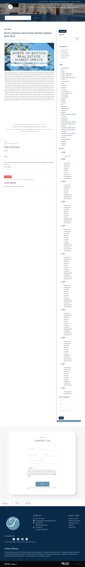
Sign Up (78, 1)
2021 (63, 254)
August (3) (67, 174)
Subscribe (62, 31)
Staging (63, 141)
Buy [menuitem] (38, 7)
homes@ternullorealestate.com (59, 1)
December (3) (68, 198)
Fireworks (63, 85)
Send (42, 484)
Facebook (18, 129)
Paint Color (64, 110)
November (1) (67, 221)
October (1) (67, 357)
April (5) (66, 235)
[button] (36, 18)
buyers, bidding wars (66, 74)
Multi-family (28, 503)
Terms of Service (30, 179)
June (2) (66, 191)
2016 (63, 388)
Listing (63, 101)
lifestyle (63, 99)
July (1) (66, 172)
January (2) (67, 341)
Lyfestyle (63, 102)
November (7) (67, 196)
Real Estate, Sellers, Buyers (68, 128)
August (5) (67, 299)
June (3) (66, 351)
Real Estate (64, 118)
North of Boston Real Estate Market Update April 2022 (28, 34)
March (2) (66, 167)
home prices (64, 95)
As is (62, 70)
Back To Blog (7, 29)
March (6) (66, 371)
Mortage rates (65, 108)
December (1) (67, 178)
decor (63, 83)
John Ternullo (9, 40)
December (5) (68, 393)
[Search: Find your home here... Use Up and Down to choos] (18, 18)
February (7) (67, 259)
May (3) (66, 237)
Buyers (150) (64, 50)
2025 (63, 159)
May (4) (66, 321)
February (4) (67, 207)
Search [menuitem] (32, 7)
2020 (63, 282)
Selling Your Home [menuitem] (74, 521)
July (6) (66, 325)
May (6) (66, 293)
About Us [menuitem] (62, 7)
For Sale (63, 89)
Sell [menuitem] (43, 7)
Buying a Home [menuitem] (73, 523)
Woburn (63, 145)
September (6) (68, 301)
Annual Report (65, 68)
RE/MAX (63, 112)
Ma (62, 104)
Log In (74, 1)
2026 (63, 152)
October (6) (67, 275)
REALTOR (63, 137)
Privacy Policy (23, 179)
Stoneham (37, 127)
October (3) (67, 247)
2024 (63, 181)
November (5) (68, 305)
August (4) (67, 271)
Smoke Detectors (65, 139)
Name (5, 150)
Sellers (9, 143)
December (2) (68, 251)
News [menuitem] (68, 7)
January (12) (67, 367)
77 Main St (40, 528)
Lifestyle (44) (64, 54)
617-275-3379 (38, 519)
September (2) (68, 195)
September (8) (68, 273)
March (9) (66, 233)
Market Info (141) (65, 56)
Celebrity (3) (64, 52)
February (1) (67, 165)
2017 (63, 364)
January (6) (67, 313)
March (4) (66, 289)
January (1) (67, 156)
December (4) (68, 279)
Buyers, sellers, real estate (68, 77)
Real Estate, (64, 120)
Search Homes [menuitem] (73, 519)
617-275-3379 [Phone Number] (43, 1)
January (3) (67, 205)
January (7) (67, 163)
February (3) (67, 343)
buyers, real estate (66, 76)
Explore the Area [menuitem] (52, 7)
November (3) (68, 249)
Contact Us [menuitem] (75, 7)
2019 (63, 310)
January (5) (67, 257)
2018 (63, 338)
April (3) (66, 189)
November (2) (68, 176)
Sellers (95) (64, 58)
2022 (63, 226)
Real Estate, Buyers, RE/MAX (68, 122)
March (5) (66, 261)
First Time (63, 87)
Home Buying (64, 91)
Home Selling (64, 97)
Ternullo (63, 143)
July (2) (66, 217)
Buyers (5, 143)
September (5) (68, 329)
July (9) (66, 297)
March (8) (66, 317)
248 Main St (40, 524)
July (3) (66, 241)
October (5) (67, 331)
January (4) (67, 285)
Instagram (30, 129)
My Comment (7, 167)
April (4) (66, 168)
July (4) (66, 269)
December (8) (68, 307)
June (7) (66, 295)
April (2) (66, 211)
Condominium (65, 81)
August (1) (66, 243)
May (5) (66, 265)
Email (5, 156)
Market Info (15, 143)
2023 (63, 202)
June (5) (66, 239)
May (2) (66, 170)
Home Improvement (66, 93)
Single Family (5, 503)
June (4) (66, 267)
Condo (63, 79)
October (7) (67, 303)
